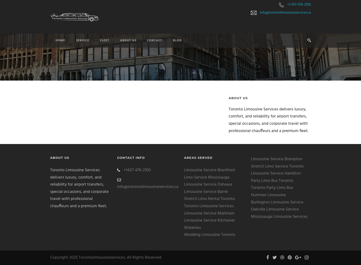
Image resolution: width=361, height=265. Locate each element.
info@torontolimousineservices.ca (285, 13)
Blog (177, 40)
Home (60, 40)
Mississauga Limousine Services (279, 216)
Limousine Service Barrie (206, 191)
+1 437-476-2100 (299, 5)
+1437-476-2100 (137, 170)
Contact (154, 40)
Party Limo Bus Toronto (272, 180)
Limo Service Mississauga (206, 177)
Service (82, 40)
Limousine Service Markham (209, 213)
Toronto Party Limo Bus (272, 187)
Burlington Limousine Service (277, 202)
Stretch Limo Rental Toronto (209, 198)
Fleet (104, 40)
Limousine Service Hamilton (276, 173)
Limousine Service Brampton (277, 159)
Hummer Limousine (268, 195)
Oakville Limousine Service (275, 209)
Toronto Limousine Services (209, 206)
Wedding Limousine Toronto (210, 234)
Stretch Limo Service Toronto (277, 166)
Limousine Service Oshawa (208, 184)
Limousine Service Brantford (209, 170)
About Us (128, 40)
